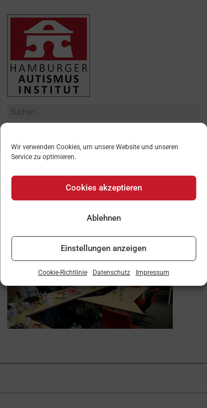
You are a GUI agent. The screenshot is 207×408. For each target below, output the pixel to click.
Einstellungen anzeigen (103, 248)
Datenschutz (111, 272)
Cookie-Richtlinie (62, 272)
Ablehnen (104, 218)
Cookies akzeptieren (104, 188)
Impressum (152, 272)
